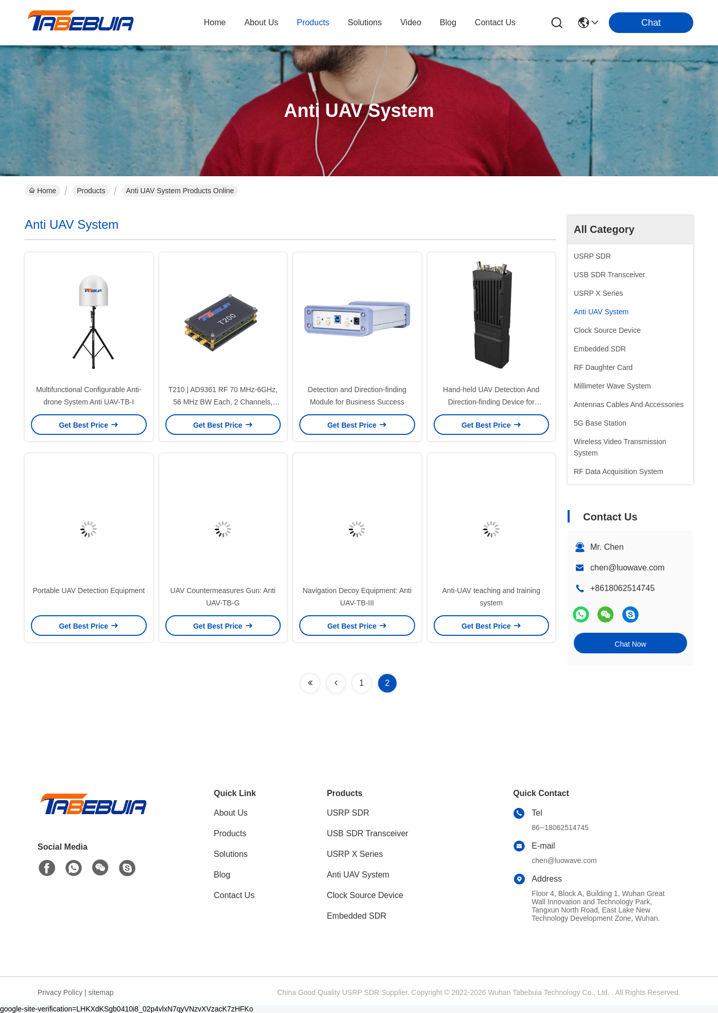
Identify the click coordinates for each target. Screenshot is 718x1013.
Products (91, 191)
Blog (222, 874)
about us (261, 22)
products (313, 22)
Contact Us (234, 895)
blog (448, 22)
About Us (231, 812)
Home (215, 22)
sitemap (101, 992)
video (410, 22)
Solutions (231, 854)
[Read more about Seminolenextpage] (310, 683)
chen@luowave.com (627, 567)
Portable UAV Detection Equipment (88, 590)
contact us (495, 22)
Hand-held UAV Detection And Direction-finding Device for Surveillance (491, 401)
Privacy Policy (60, 992)
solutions (365, 22)
